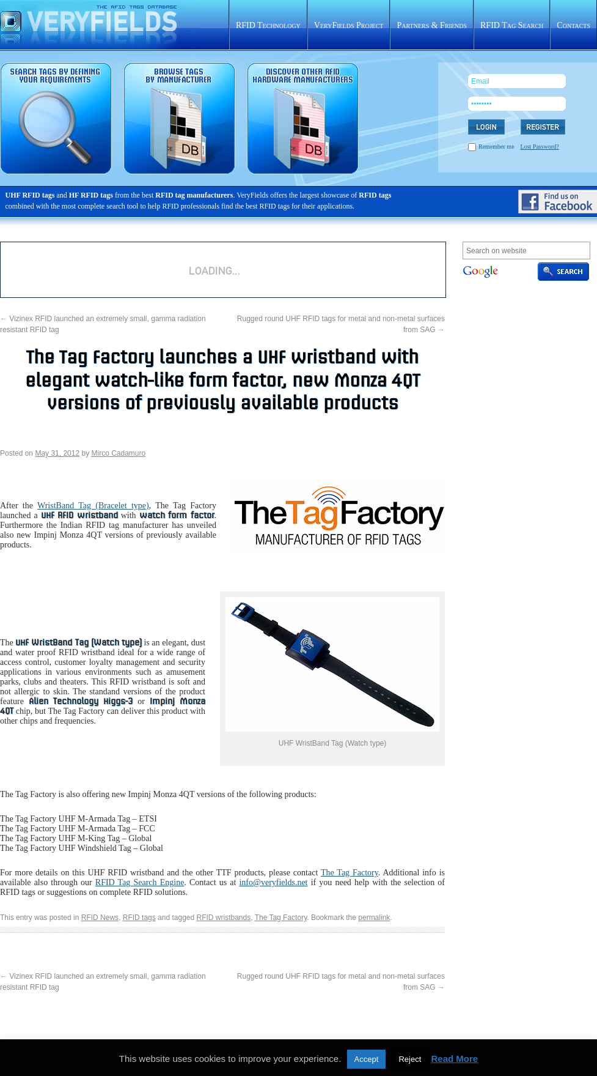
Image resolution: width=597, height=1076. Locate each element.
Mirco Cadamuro (118, 453)
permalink (374, 917)
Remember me (496, 146)
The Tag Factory (349, 872)
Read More (454, 1058)
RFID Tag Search (511, 25)
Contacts (573, 25)
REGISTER (543, 127)
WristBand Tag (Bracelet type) (93, 505)
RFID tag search (56, 118)
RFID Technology (268, 25)
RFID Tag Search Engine (140, 882)
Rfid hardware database (303, 118)
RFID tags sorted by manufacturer (179, 118)
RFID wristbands (224, 917)
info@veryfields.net (273, 882)
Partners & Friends (432, 25)
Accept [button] (366, 1059)
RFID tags (139, 917)
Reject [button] (409, 1059)
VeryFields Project (349, 25)
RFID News (100, 917)
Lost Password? (540, 146)
